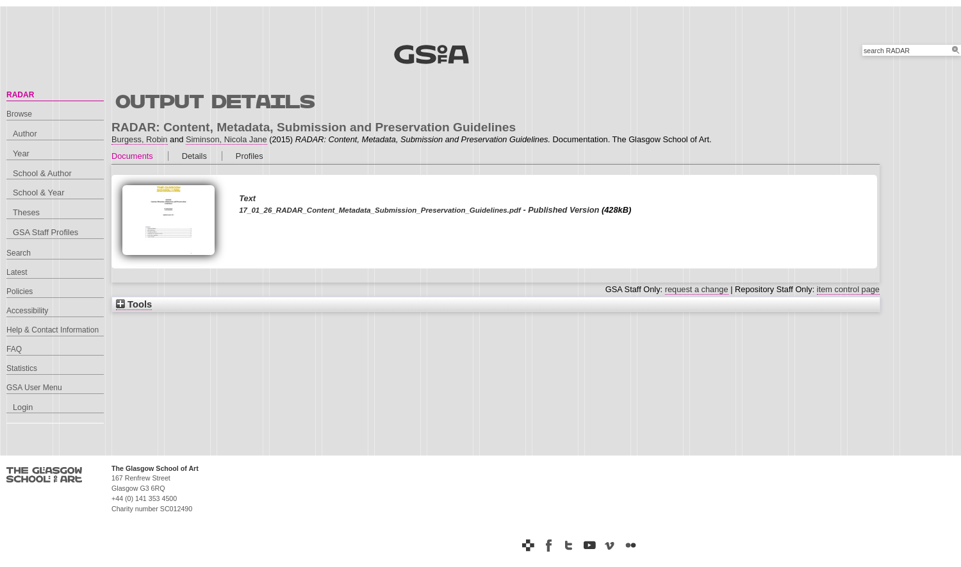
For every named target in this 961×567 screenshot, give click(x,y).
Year (21, 153)
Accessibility (27, 310)
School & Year (38, 192)
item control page (848, 289)
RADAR (20, 94)
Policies (19, 291)
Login (23, 407)
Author (25, 133)
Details (194, 156)
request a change (696, 289)
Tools (134, 304)
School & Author (42, 173)
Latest (17, 272)
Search (18, 253)
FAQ (14, 349)
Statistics (21, 368)
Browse (19, 114)
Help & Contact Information (52, 329)
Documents (132, 156)
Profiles (249, 156)
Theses (26, 212)
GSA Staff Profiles (45, 232)
